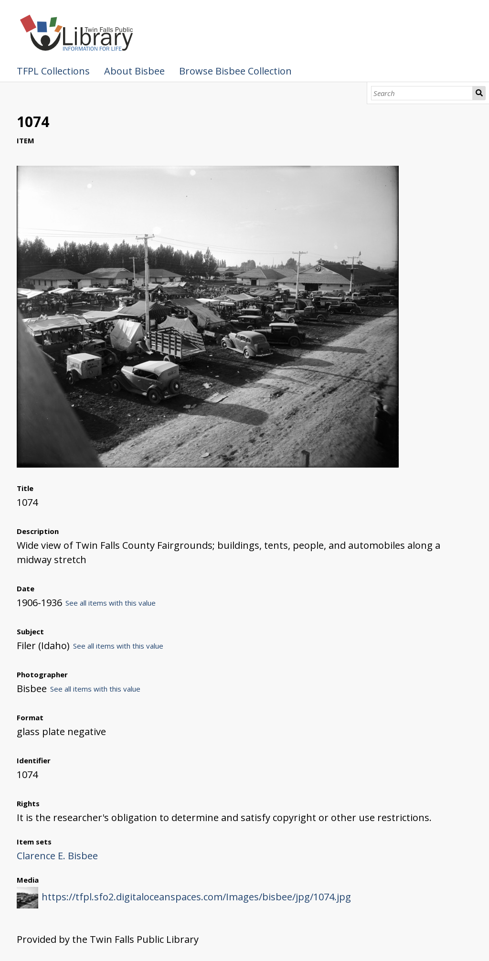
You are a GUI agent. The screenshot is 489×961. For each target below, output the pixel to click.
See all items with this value (110, 603)
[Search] (422, 93)
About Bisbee (134, 70)
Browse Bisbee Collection (235, 70)
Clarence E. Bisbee (57, 855)
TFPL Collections (53, 70)
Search (479, 93)
